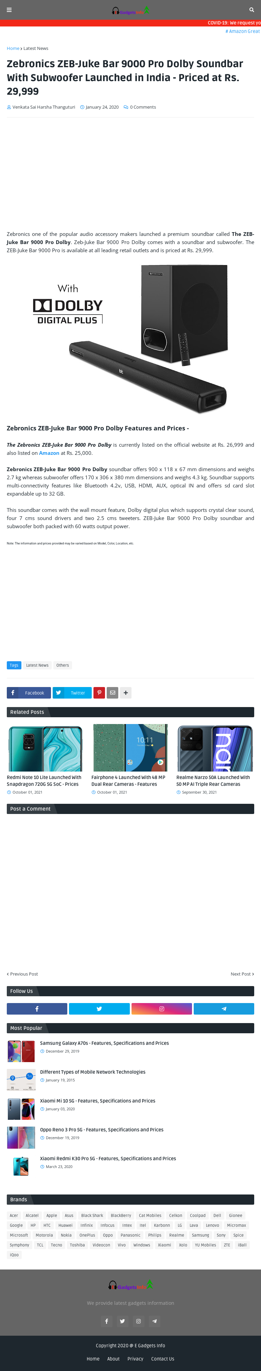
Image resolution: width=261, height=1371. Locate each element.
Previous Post (24, 974)
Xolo (183, 1245)
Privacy (135, 1359)
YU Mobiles (205, 1245)
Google (16, 1225)
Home (13, 48)
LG (180, 1225)
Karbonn (162, 1225)
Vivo (122, 1245)
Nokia (66, 1235)
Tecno (56, 1245)
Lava (194, 1225)
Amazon (50, 452)
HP (33, 1225)
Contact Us (162, 1359)
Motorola (44, 1235)
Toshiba (77, 1245)
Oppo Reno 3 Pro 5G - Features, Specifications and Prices (101, 1130)
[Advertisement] (130, 173)
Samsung (200, 1235)
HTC (47, 1225)
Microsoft (19, 1235)
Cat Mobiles (150, 1215)
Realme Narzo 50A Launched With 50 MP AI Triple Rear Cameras (213, 781)
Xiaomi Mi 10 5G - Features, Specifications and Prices (97, 1101)
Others (62, 665)
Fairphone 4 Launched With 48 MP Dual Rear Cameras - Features (128, 781)
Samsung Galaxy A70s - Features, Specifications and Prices (104, 1043)
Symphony (19, 1245)
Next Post (241, 974)
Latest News (35, 48)
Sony (221, 1235)
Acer (14, 1215)
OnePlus (87, 1235)
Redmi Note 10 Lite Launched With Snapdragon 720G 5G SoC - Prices (44, 781)
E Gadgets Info (150, 1346)
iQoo (14, 1255)
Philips (154, 1235)
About (113, 1359)
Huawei (65, 1225)
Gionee (235, 1215)
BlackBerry (121, 1215)
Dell (217, 1215)
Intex (127, 1225)
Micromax (236, 1225)
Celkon (175, 1215)
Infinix (87, 1225)
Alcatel (32, 1215)
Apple (52, 1215)
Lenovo (212, 1225)
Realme (176, 1235)
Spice (238, 1235)
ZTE (227, 1245)
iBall (242, 1245)
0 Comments (143, 107)
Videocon (101, 1245)
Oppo (108, 1235)
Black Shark (92, 1215)
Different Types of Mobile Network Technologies (92, 1072)
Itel (143, 1225)
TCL (40, 1245)
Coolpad (198, 1215)
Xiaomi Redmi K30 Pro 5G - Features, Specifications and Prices (108, 1159)
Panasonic (130, 1235)
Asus (69, 1215)
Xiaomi (164, 1245)
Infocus (108, 1225)
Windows (142, 1245)
